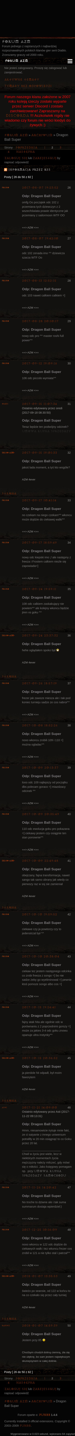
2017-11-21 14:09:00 (39, 1107)
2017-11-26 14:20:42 (39, 1187)
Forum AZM (16, 41)
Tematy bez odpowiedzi (28, 86)
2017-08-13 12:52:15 (39, 281)
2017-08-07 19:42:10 (40, 238)
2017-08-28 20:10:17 (40, 321)
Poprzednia (26, 148)
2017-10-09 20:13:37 (40, 768)
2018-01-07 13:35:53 (40, 1276)
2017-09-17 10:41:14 (39, 500)
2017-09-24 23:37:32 (40, 635)
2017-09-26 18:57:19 (39, 683)
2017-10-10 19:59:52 (39, 914)
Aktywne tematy (21, 80)
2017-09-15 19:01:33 (39, 453)
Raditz (6, 1326)
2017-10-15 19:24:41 (39, 1007)
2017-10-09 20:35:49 (40, 814)
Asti (4, 1108)
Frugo (5, 188)
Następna (25, 152)
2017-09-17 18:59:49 (39, 543)
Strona (9, 494)
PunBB (44, 1415)
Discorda (17, 115)
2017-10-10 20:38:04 (40, 956)
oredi (5, 404)
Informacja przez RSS (29, 170)
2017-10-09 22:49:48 (40, 861)
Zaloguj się (15, 158)
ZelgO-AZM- (8, 453)
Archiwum (41, 135)
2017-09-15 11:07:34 (39, 404)
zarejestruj (44, 158)
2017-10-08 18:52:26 (40, 725)
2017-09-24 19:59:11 (39, 589)
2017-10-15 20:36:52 (40, 1058)
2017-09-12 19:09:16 (39, 363)
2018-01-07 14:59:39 (40, 1326)
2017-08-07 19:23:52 (40, 188)
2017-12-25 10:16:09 (39, 1230)
